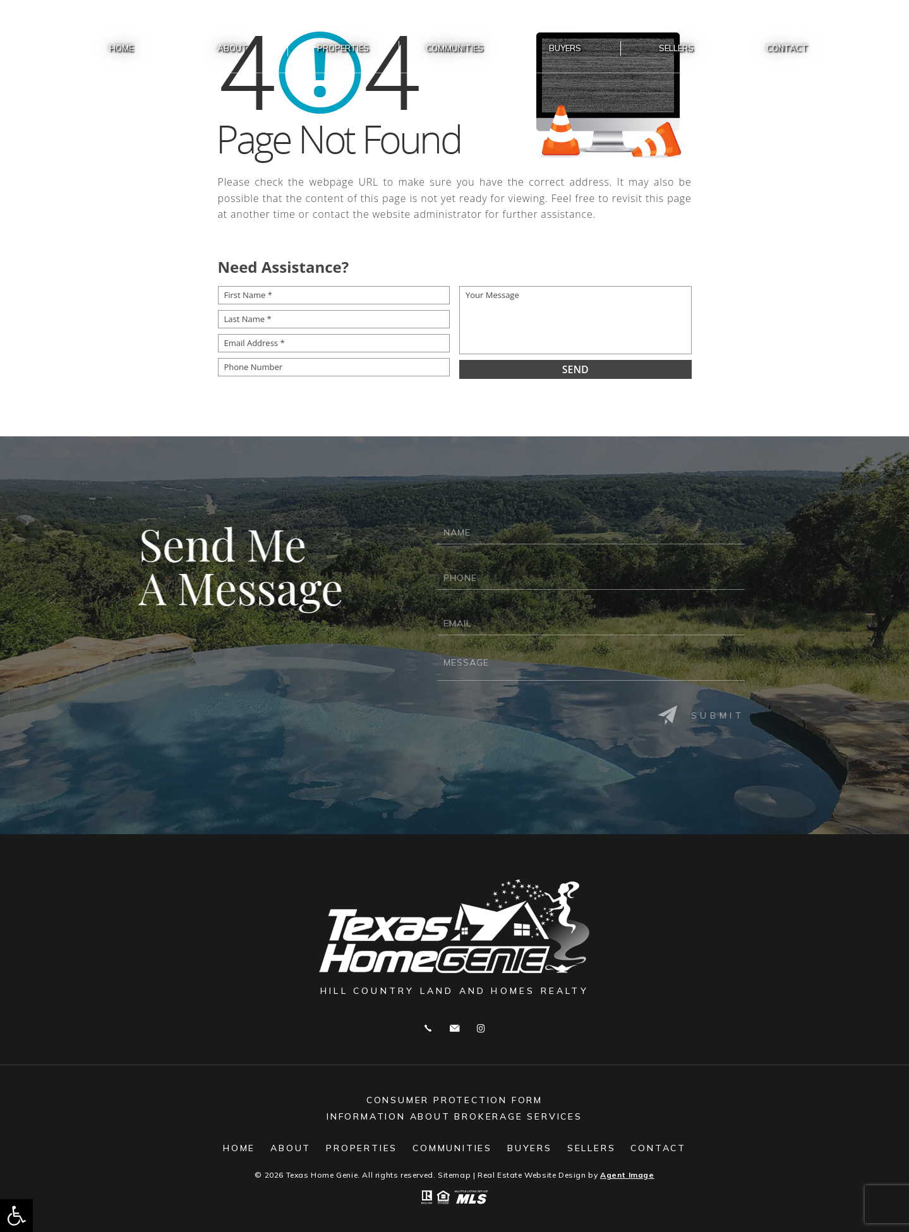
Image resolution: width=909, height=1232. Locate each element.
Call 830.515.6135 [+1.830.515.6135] (427, 1028)
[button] (16, 1215)
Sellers (676, 48)
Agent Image (627, 1175)
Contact (787, 48)
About (232, 48)
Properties (343, 48)
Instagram (481, 1028)
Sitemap (454, 1175)
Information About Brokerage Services (454, 1116)
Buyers (565, 48)
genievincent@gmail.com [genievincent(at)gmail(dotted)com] (454, 1028)
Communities (454, 48)
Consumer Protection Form (454, 1100)
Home (121, 48)
